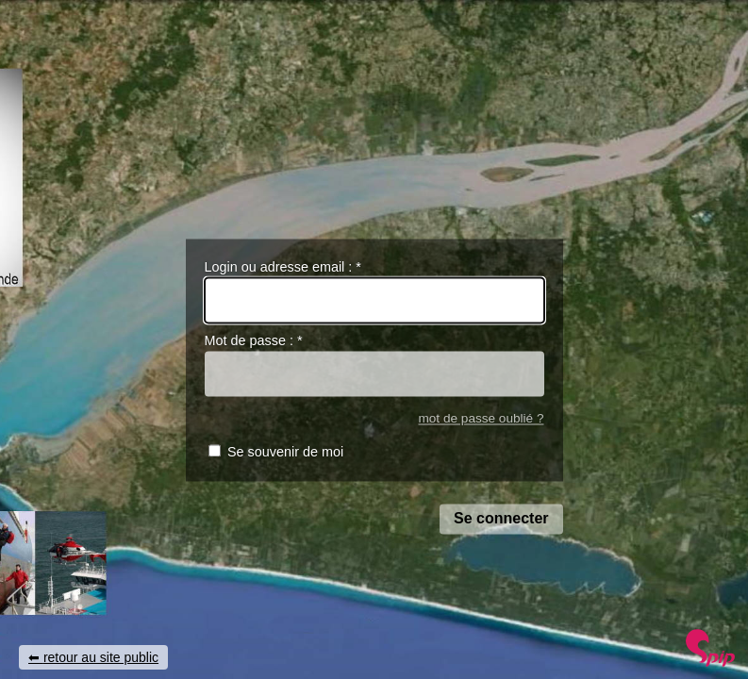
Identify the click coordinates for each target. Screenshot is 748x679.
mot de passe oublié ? (480, 418)
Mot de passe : (254, 341)
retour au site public (100, 657)
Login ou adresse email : (283, 266)
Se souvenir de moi (285, 452)
